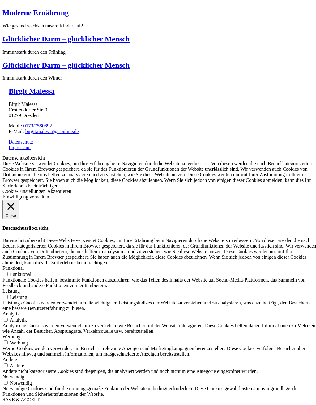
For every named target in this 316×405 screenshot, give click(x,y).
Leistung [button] (11, 291)
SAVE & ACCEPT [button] (21, 399)
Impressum (20, 147)
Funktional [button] (13, 268)
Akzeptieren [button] (59, 191)
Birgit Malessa (32, 91)
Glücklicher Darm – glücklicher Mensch (66, 39)
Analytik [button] (11, 313)
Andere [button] (9, 359)
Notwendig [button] (13, 376)
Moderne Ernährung (35, 13)
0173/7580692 (37, 125)
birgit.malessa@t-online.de (52, 131)
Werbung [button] (11, 336)
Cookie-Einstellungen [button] (24, 191)
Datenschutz (21, 141)
